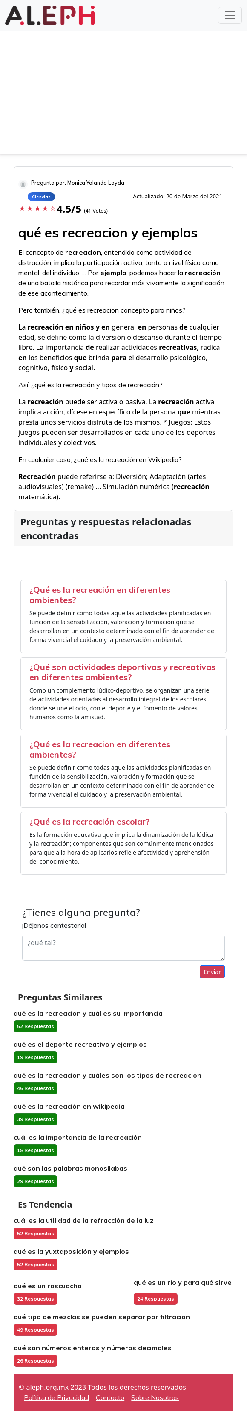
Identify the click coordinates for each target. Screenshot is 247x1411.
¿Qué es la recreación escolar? (89, 821)
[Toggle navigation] (230, 15)
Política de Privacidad (56, 1397)
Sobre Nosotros (155, 1397)
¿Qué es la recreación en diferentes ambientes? (99, 594)
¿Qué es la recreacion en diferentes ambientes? (99, 749)
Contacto (110, 1397)
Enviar (212, 972)
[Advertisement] (123, 94)
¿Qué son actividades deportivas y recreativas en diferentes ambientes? (122, 672)
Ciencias (41, 197)
